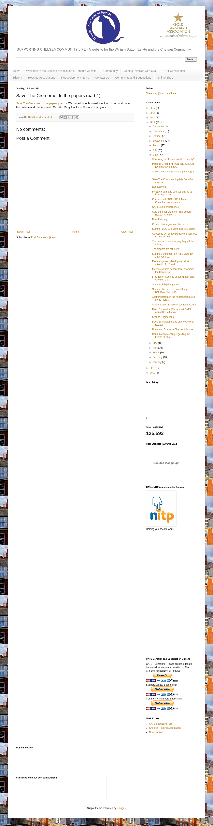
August (157, 145)
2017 (153, 108)
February (158, 357)
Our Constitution (174, 71)
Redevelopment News (75, 77)
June (156, 155)
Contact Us (102, 77)
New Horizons (156, 732)
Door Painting (159, 219)
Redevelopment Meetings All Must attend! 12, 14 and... (170, 263)
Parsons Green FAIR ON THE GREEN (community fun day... (173, 165)
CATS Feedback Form (161, 723)
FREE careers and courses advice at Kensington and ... (172, 193)
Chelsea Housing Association (165, 727)
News (16, 71)
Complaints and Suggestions (133, 77)
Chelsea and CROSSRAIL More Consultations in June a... (169, 201)
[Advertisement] (166, 582)
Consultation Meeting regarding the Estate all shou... (171, 335)
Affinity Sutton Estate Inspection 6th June (174, 304)
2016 (153, 113)
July (155, 150)
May (155, 343)
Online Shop (165, 77)
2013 (153, 368)
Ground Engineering (163, 317)
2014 (153, 122)
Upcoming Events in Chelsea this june (172, 329)
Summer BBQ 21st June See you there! (173, 228)
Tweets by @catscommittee (161, 93)
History (17, 77)
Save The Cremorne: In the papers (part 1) (41, 103)
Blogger (121, 808)
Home (75, 231)
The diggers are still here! (166, 249)
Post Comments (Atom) (43, 237)
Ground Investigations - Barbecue (170, 224)
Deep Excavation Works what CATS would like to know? (171, 311)
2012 (153, 372)
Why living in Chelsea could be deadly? (173, 159)
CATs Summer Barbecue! (166, 207)
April (155, 347)
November (159, 131)
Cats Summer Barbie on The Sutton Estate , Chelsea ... (171, 213)
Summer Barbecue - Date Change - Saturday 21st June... (171, 290)
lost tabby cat (159, 186)
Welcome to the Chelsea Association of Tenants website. (61, 71)
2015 (153, 117)
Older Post (127, 231)
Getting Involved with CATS (141, 71)
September (159, 140)
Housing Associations (41, 77)
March (156, 352)
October (157, 136)
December (159, 126)
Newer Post (23, 231)
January (157, 362)
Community (110, 71)
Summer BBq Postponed (165, 284)
